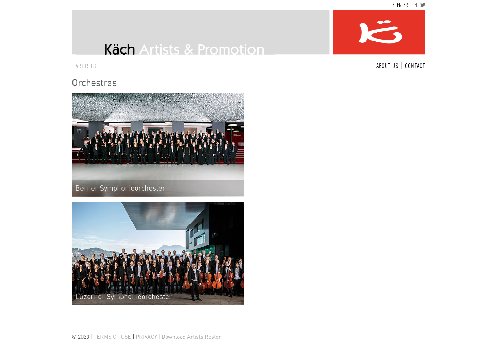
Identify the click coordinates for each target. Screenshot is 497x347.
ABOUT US (387, 65)
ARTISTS (86, 66)
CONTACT (415, 65)
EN (399, 5)
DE (392, 5)
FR (405, 5)
